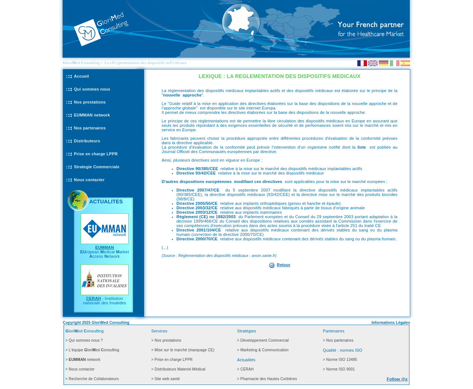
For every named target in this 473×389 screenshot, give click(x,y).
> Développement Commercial (263, 340)
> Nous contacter (80, 369)
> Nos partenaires (338, 340)
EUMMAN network (92, 115)
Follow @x (397, 379)
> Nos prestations (166, 340)
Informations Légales (390, 323)
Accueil (81, 76)
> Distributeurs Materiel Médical (178, 369)
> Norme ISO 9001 (339, 369)
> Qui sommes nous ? (84, 340)
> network (83, 360)
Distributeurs (87, 141)
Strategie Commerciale (96, 167)
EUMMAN (104, 247)
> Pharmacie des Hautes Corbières (267, 379)
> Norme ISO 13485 (340, 360)
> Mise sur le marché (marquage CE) (182, 350)
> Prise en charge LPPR (172, 360)
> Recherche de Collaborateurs (92, 379)
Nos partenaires (90, 128)
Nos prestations (90, 102)
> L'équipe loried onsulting (92, 350)
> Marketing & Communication (263, 350)
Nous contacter (89, 179)
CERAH (93, 298)
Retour (283, 265)
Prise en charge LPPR (96, 154)
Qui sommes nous (92, 89)
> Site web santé (165, 379)
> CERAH (245, 369)
